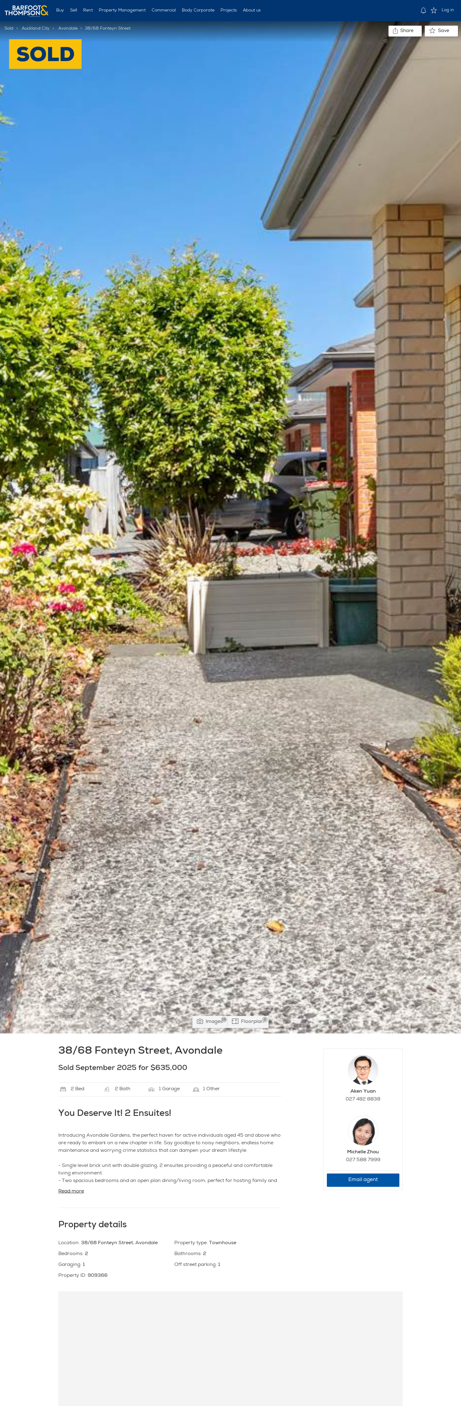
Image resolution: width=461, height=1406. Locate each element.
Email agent (363, 1180)
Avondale (68, 29)
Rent (88, 10)
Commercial (164, 10)
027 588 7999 (363, 1160)
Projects (229, 10)
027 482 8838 (363, 1099)
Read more (71, 1191)
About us (252, 10)
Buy (60, 10)
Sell (73, 10)
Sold (9, 29)
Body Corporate (198, 10)
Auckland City (36, 29)
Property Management (122, 10)
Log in (448, 10)
